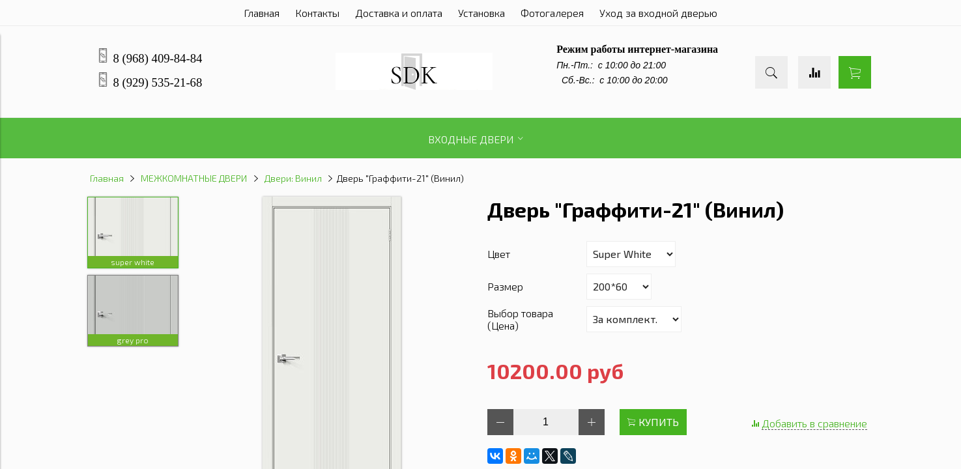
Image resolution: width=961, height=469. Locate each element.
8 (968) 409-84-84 (158, 58)
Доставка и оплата (398, 13)
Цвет (498, 254)
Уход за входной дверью (658, 13)
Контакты (317, 13)
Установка (481, 13)
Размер (505, 286)
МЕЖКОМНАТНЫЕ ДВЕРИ (194, 178)
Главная (262, 13)
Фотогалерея (552, 13)
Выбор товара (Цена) (520, 319)
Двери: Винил (293, 178)
